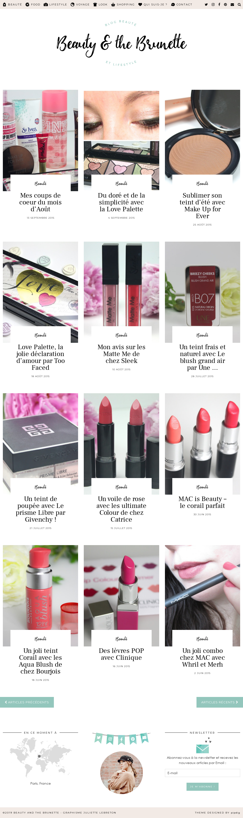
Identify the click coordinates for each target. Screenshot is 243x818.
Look (103, 4)
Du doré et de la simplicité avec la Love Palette (121, 202)
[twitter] (206, 4)
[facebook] (219, 4)
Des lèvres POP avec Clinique (121, 654)
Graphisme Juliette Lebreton (89, 812)
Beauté (15, 4)
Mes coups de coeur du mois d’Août (40, 202)
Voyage (83, 4)
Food (35, 4)
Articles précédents (27, 702)
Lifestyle (58, 4)
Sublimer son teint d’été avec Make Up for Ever (202, 206)
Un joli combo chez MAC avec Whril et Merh (202, 657)
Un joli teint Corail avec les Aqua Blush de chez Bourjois (40, 661)
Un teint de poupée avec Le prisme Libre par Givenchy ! (40, 509)
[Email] (232, 4)
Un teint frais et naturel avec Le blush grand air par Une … (202, 357)
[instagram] (213, 4)
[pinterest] (225, 4)
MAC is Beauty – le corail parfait (202, 502)
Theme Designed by (217, 812)
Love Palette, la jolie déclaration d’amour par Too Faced (40, 357)
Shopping (126, 4)
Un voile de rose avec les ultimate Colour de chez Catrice (121, 509)
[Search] (239, 4)
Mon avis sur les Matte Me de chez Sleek (121, 354)
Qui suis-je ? (156, 4)
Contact (184, 4)
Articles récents (219, 702)
